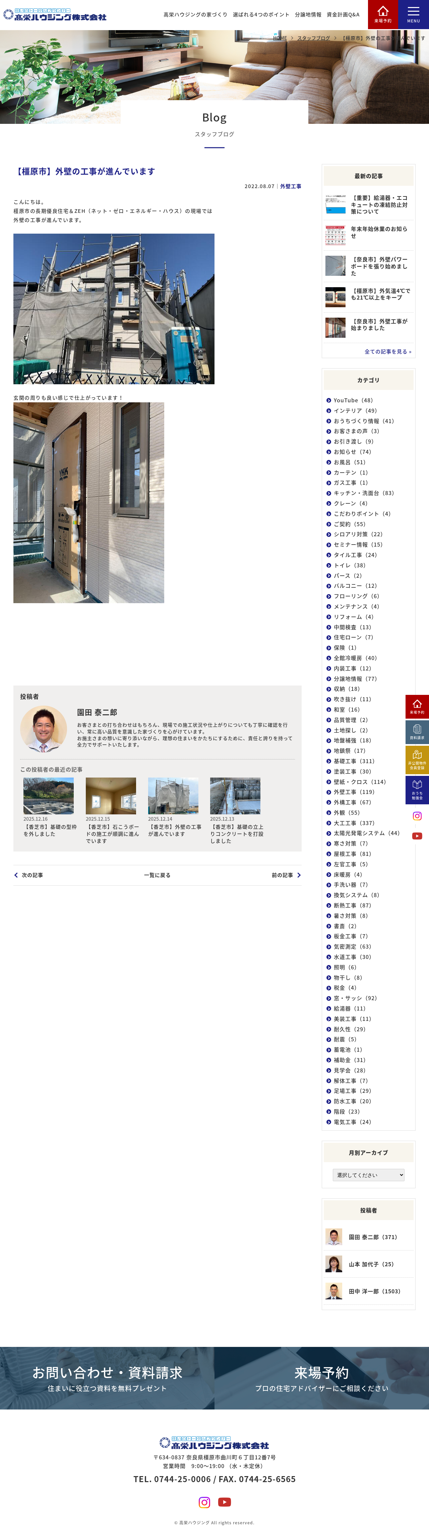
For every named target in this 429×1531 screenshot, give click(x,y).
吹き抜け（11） (354, 699)
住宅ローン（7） (355, 637)
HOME (280, 37)
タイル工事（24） (357, 554)
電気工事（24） (354, 1121)
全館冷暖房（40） (357, 657)
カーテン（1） (352, 472)
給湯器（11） (351, 1008)
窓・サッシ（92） (357, 997)
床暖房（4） (350, 874)
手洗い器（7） (352, 884)
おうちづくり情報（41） (365, 420)
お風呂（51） (351, 462)
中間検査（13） (354, 626)
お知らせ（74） (354, 451)
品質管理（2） (352, 719)
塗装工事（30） (354, 771)
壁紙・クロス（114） (361, 781)
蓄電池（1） (350, 1049)
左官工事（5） (352, 864)
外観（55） (348, 812)
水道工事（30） (354, 956)
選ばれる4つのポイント (260, 15)
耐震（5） (347, 1039)
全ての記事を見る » (388, 351)
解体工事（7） (352, 1080)
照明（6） (347, 967)
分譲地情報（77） (357, 678)
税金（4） (347, 987)
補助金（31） (351, 1059)
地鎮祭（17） (351, 750)
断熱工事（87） (354, 905)
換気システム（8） (358, 894)
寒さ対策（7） (352, 843)
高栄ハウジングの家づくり (195, 15)
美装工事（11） (354, 1018)
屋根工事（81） (354, 853)
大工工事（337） (356, 822)
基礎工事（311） (356, 760)
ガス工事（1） (352, 482)
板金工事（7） (352, 936)
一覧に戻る (157, 875)
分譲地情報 (307, 15)
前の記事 (282, 875)
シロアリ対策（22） (360, 534)
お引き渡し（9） (355, 441)
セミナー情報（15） (360, 544)
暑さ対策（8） (352, 915)
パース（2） (349, 575)
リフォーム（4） (355, 616)
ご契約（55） (351, 523)
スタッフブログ (313, 37)
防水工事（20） (354, 1101)
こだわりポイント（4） (364, 513)
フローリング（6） (358, 595)
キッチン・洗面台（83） (365, 492)
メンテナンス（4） (358, 606)
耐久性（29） (351, 1028)
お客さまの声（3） (358, 430)
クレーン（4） (352, 503)
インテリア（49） (357, 410)
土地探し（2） (352, 729)
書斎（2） (347, 926)
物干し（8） (350, 977)
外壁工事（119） (356, 791)
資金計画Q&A (342, 15)
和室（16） (348, 709)
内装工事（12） (354, 668)
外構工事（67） (354, 802)
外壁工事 (291, 186)
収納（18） (348, 688)
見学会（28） (351, 1070)
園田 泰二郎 (97, 712)
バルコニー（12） (357, 585)
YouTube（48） (355, 400)
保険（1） (347, 647)
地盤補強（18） (354, 740)
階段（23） (348, 1111)
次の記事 (32, 875)
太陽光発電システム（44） (368, 832)
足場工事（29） (354, 1090)
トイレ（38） (351, 565)
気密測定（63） (354, 946)
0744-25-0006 (182, 1476)
